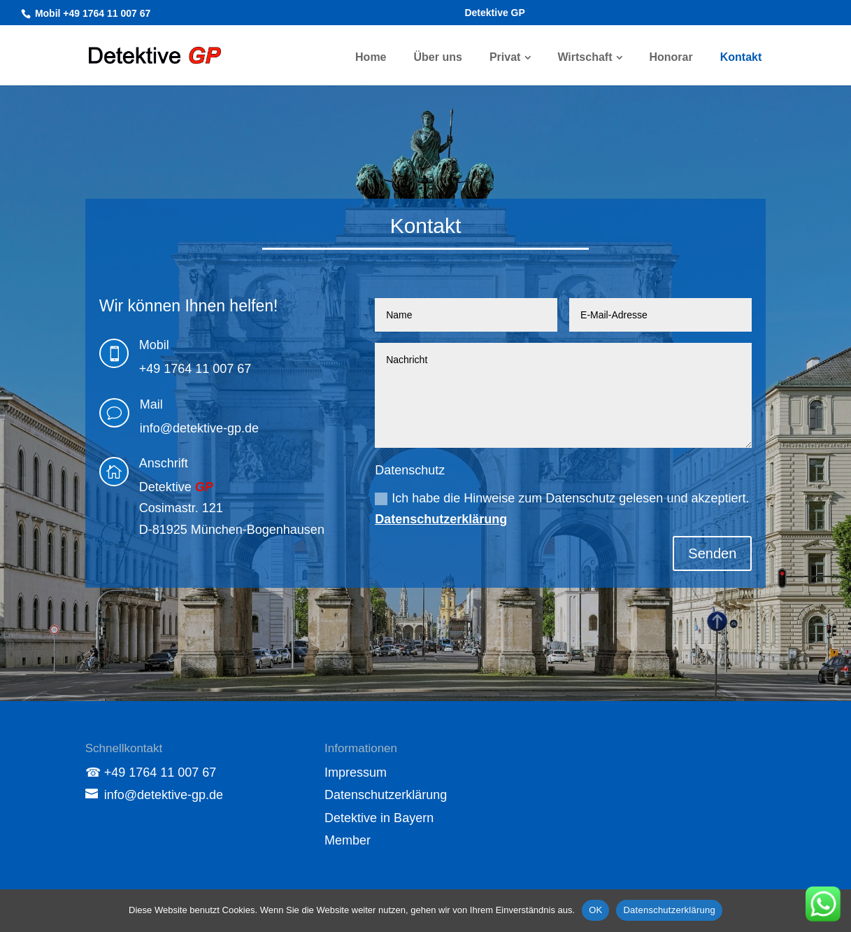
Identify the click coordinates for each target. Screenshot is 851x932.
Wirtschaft (584, 57)
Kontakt (741, 57)
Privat (504, 57)
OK (595, 910)
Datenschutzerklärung (441, 519)
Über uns (438, 57)
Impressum (355, 772)
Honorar (670, 57)
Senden (712, 553)
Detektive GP (494, 13)
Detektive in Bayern (379, 818)
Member (347, 840)
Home (370, 57)
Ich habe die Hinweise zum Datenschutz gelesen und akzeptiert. (562, 509)
